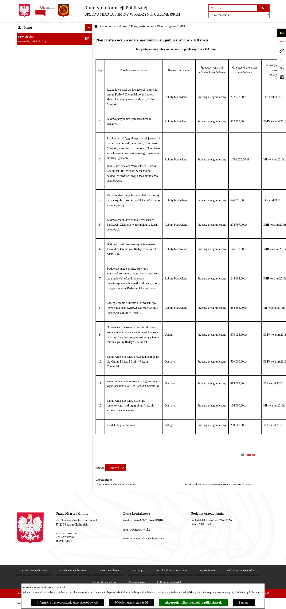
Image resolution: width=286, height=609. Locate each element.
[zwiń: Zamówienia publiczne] (89, 101)
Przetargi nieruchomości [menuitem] (34, 252)
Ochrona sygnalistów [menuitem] (31, 94)
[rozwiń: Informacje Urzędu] (89, 79)
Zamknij (244, 602)
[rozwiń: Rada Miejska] (89, 57)
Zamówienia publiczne (113, 26)
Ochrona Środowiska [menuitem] (31, 326)
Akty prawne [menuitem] (26, 289)
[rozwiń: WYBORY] (89, 49)
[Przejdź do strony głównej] (98, 10)
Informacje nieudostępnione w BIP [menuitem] (40, 348)
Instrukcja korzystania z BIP (171, 570)
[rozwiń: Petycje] (89, 86)
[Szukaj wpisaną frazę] (264, 8)
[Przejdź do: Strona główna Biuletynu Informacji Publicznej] (96, 26)
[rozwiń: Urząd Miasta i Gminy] (89, 71)
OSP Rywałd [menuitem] (26, 377)
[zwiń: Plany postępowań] (89, 121)
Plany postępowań (142, 26)
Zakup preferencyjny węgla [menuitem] (35, 311)
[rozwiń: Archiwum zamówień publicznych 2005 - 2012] (89, 242)
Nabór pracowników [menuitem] (31, 260)
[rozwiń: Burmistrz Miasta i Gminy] (89, 64)
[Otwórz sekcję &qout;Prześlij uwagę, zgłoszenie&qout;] (281, 68)
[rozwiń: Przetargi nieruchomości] (89, 252)
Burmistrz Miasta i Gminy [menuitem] (34, 64)
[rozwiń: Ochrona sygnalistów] (89, 93)
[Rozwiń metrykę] (115, 467)
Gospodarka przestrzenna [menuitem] (34, 318)
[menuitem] (55, 49)
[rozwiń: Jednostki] (89, 274)
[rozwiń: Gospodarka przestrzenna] (89, 318)
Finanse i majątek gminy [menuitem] (33, 267)
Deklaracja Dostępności (240, 570)
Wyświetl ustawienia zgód (131, 602)
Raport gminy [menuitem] (27, 42)
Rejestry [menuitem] (23, 333)
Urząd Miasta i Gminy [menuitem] (32, 72)
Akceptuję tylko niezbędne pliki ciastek (193, 602)
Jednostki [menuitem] (24, 274)
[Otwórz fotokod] (281, 77)
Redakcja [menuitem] (24, 355)
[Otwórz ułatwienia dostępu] (281, 32)
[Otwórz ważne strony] (281, 59)
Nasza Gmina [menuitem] (26, 35)
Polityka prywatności (169, 582)
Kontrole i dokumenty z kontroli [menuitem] (38, 341)
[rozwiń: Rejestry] (89, 333)
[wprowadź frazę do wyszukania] (233, 8)
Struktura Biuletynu (109, 570)
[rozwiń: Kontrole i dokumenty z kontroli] (89, 340)
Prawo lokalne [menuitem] (27, 282)
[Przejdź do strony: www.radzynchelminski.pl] (281, 50)
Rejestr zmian (207, 570)
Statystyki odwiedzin (104, 582)
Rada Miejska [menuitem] (26, 57)
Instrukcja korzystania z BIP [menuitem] (36, 363)
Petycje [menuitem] (23, 86)
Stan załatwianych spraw (33, 570)
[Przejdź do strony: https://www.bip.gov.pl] (281, 41)
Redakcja (138, 570)
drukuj (250, 455)
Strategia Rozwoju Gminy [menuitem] (34, 296)
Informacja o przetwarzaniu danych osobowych (67, 602)
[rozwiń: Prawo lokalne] (89, 281)
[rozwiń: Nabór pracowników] (89, 259)
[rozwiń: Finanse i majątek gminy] (89, 267)
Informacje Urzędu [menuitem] (30, 79)
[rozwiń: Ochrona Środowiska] (89, 326)
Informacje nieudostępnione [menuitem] (36, 370)
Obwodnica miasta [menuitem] (30, 304)
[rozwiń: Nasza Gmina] (89, 35)
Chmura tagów (136, 582)
